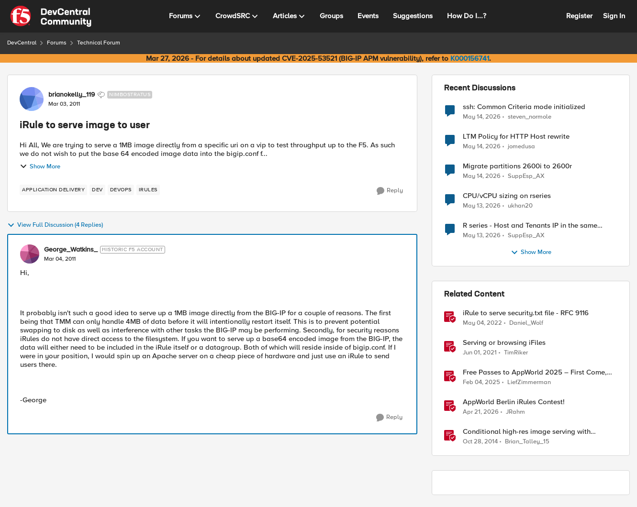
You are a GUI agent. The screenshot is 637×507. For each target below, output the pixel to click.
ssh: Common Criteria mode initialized (524, 107)
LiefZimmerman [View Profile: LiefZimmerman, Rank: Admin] (529, 382)
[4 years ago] (482, 323)
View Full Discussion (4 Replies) (55, 225)
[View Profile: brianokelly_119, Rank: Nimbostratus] (32, 99)
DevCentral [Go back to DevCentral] (21, 42)
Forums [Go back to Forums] (57, 42)
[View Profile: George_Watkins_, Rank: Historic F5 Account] (29, 254)
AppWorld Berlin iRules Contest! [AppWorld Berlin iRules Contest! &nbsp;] (514, 402)
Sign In (614, 15)
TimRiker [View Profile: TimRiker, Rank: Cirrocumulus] (516, 352)
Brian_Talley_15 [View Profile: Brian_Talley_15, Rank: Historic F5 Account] (527, 441)
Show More (40, 166)
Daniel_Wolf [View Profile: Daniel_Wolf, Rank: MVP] (526, 323)
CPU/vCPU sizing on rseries (507, 196)
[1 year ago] (481, 382)
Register (579, 15)
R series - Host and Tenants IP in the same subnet (530, 225)
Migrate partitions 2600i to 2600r (517, 166)
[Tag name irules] (148, 190)
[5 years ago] (480, 353)
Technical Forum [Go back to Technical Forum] (98, 42)
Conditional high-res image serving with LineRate (527, 432)
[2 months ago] (482, 117)
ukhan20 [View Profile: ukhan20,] (520, 205)
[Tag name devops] (121, 190)
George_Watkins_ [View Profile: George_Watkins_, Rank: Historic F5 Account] (71, 250)
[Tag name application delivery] (53, 190)
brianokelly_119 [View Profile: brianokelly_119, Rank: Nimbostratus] (71, 95)
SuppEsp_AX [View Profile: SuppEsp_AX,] (526, 176)
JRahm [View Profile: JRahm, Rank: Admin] (515, 412)
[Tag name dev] (97, 190)
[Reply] (390, 191)
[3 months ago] (481, 412)
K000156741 (469, 58)
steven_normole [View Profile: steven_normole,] (529, 116)
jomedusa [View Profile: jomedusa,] (521, 146)
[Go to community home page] (50, 16)
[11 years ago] (480, 442)
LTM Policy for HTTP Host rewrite (516, 136)
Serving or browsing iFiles (504, 343)
